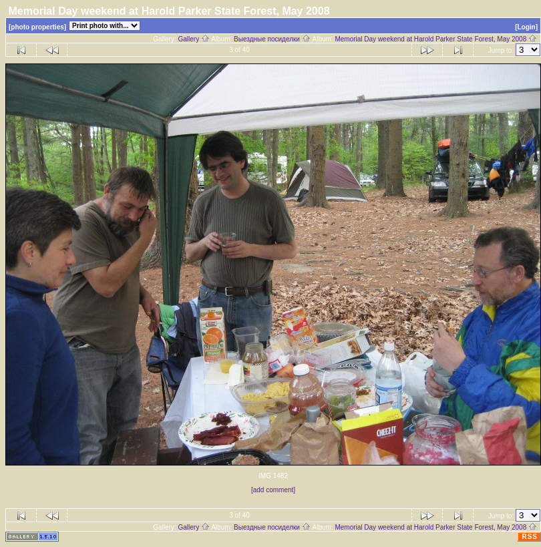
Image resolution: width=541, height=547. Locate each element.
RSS (530, 536)
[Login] (526, 27)
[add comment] (273, 490)
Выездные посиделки (272, 39)
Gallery (193, 39)
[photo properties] (37, 27)
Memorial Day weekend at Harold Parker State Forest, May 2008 (436, 39)
